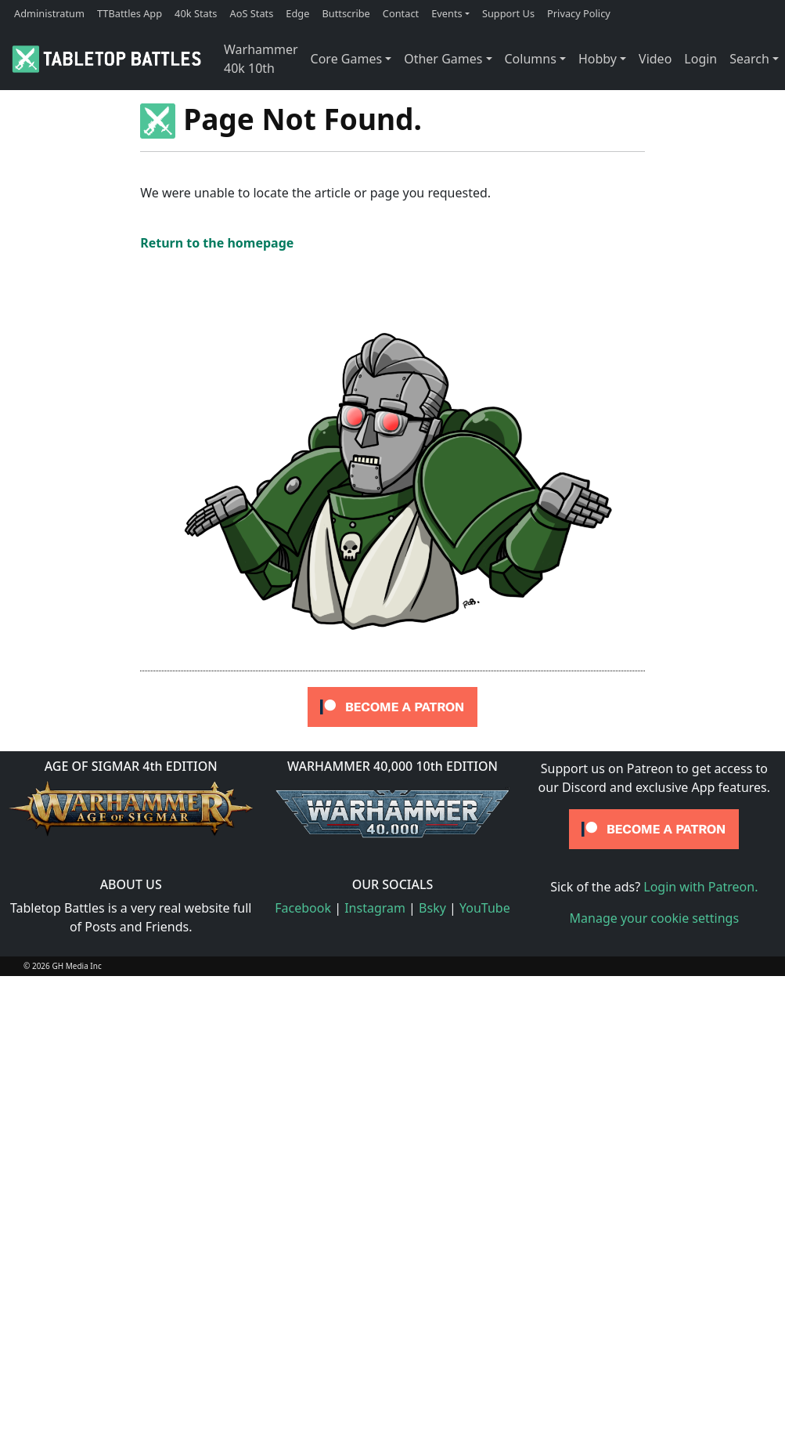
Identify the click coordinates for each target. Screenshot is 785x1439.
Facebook (303, 908)
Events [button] (447, 13)
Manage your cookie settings (655, 918)
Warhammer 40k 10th (261, 59)
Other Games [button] (443, 58)
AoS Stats (251, 13)
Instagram (374, 908)
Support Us (508, 13)
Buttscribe (345, 13)
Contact (401, 13)
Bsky (432, 908)
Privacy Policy (578, 13)
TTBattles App (129, 13)
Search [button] (749, 58)
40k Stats (196, 13)
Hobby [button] (597, 58)
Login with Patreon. (700, 886)
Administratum (49, 13)
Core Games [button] (347, 58)
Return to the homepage (216, 242)
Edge (297, 13)
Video (655, 58)
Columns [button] (530, 58)
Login (700, 58)
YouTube (484, 908)
